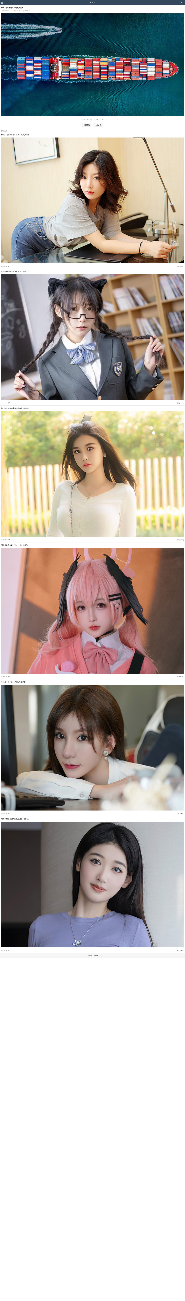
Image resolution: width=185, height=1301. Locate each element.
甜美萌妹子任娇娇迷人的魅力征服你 (14, 545)
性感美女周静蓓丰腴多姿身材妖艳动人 (15, 408)
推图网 (92, 3)
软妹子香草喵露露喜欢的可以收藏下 (14, 271)
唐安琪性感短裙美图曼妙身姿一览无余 (15, 819)
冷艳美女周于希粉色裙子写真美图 (13, 682)
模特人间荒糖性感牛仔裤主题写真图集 (15, 135)
